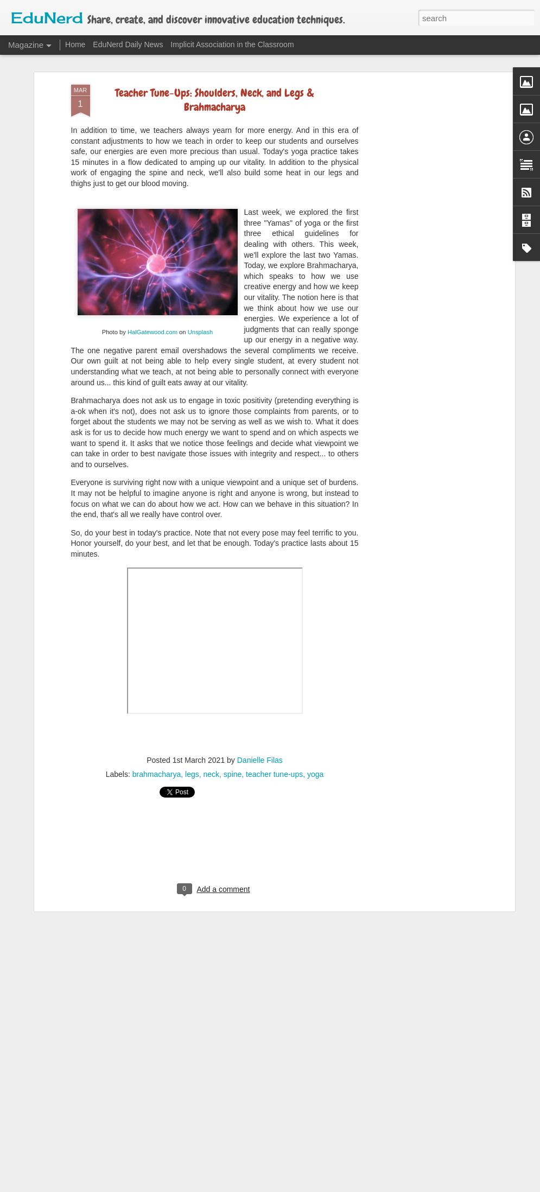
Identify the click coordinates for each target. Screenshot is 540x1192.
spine (233, 755)
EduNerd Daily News (128, 44)
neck (211, 755)
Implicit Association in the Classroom (232, 44)
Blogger (324, 1186)
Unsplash (200, 312)
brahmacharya (156, 755)
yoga (315, 755)
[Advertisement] (418, 236)
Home (75, 44)
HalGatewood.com (152, 312)
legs (192, 755)
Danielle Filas (260, 741)
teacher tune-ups (274, 755)
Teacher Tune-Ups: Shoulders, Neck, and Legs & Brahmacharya (214, 81)
